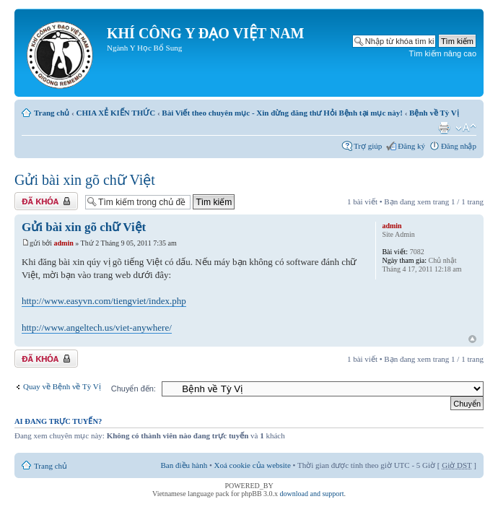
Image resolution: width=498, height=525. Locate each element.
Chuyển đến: (133, 388)
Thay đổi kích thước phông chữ (465, 127)
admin (64, 243)
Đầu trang (472, 340)
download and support (312, 494)
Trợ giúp (368, 146)
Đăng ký (411, 146)
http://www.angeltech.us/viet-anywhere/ (97, 327)
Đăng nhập (458, 146)
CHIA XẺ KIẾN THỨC (115, 112)
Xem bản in (444, 127)
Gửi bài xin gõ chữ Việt (84, 180)
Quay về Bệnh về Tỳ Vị (62, 386)
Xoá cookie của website (252, 465)
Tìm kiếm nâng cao (442, 53)
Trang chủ (51, 112)
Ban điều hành (184, 465)
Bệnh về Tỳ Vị (434, 112)
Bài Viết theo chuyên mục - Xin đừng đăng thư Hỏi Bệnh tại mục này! (282, 112)
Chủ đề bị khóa (46, 201)
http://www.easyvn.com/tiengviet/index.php (104, 300)
